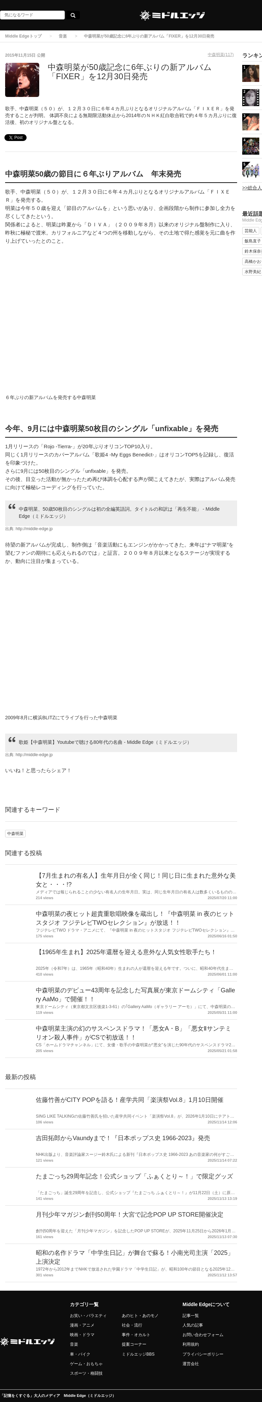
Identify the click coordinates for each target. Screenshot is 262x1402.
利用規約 (191, 1344)
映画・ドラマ (82, 1334)
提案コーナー (134, 1344)
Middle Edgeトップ (23, 36)
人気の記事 (193, 1325)
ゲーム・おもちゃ (86, 1363)
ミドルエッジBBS (138, 1354)
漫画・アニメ (82, 1325)
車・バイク (80, 1354)
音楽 (63, 36)
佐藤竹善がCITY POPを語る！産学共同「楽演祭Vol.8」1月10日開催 (129, 1099)
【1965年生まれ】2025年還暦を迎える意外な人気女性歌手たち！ (126, 952)
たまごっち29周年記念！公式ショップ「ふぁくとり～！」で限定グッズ (134, 1176)
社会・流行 (132, 1325)
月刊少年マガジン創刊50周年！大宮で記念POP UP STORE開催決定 (129, 1214)
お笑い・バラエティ (88, 1315)
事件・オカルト (136, 1334)
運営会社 (191, 1363)
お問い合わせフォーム (203, 1334)
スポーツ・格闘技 (86, 1373)
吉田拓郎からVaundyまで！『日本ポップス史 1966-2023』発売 (123, 1138)
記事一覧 (191, 1315)
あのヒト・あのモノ (140, 1315)
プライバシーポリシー (203, 1354)
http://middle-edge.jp (34, 528)
